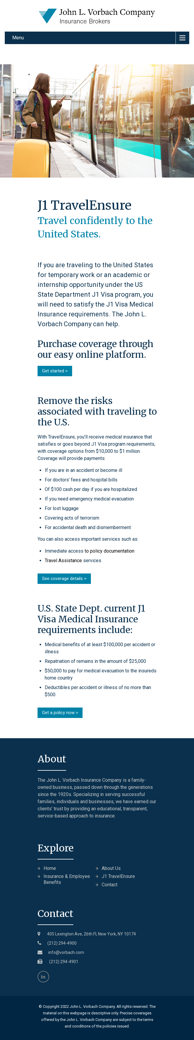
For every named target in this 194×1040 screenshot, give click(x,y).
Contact (109, 884)
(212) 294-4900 (62, 943)
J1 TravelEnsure (118, 876)
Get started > (55, 371)
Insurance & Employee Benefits (67, 879)
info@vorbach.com (66, 952)
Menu (18, 38)
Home (50, 868)
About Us (111, 868)
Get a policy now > (60, 712)
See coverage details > (64, 578)
